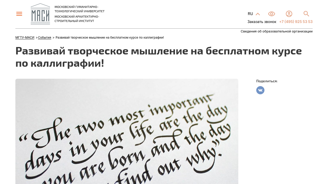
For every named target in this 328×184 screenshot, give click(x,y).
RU (251, 13)
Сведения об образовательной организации (277, 31)
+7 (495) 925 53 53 (295, 21)
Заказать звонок (262, 21)
